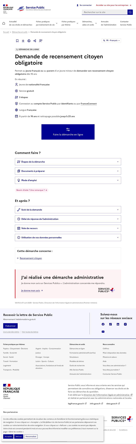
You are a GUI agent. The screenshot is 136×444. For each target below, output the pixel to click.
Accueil (6, 32)
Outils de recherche (77, 365)
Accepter (8, 436)
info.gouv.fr (96, 403)
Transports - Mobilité (11, 370)
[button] (40, 40)
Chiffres (106, 348)
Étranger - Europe (42, 357)
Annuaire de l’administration (108, 23)
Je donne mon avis (30, 290)
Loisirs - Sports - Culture (45, 361)
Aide (104, 361)
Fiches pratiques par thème (68, 23)
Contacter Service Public (126, 23)
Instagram (125, 324)
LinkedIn (118, 324)
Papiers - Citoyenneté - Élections (15, 348)
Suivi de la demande (29, 209)
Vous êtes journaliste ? (111, 370)
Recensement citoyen (31, 258)
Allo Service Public (77, 370)
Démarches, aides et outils (88, 23)
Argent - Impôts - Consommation (48, 348)
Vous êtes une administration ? (114, 365)
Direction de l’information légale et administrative (108, 395)
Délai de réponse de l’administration (37, 219)
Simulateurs (74, 357)
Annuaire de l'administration (80, 374)
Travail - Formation (10, 361)
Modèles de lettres (77, 361)
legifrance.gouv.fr (77, 403)
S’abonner (10, 325)
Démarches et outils (19, 32)
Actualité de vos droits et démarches (20, 23)
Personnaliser (31, 436)
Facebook (103, 324)
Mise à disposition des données (114, 353)
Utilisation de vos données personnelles (39, 237)
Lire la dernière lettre (11, 332)
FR (111, 40)
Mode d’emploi (27, 180)
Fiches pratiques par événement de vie (45, 23)
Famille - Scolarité (10, 353)
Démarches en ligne (77, 348)
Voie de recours (27, 228)
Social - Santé (8, 357)
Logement (7, 365)
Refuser (19, 436)
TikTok (110, 324)
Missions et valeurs (110, 357)
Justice (38, 353)
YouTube (103, 331)
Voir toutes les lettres (30, 332)
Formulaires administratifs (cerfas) (82, 353)
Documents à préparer (31, 171)
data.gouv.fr (113, 403)
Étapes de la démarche (31, 161)
